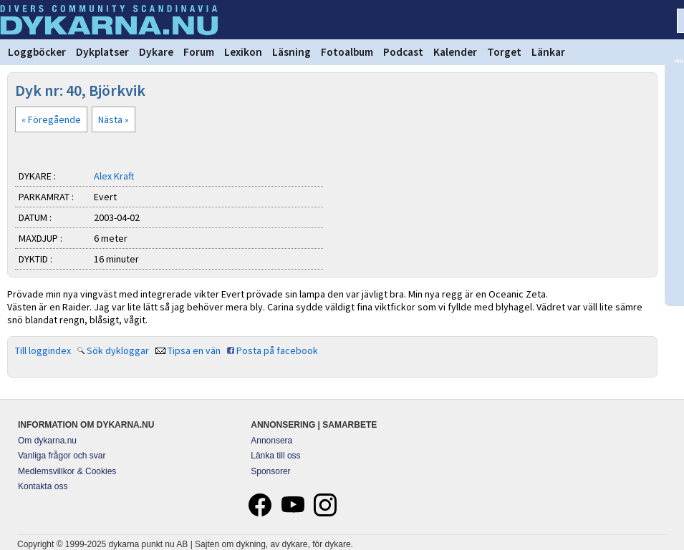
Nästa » (113, 119)
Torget (504, 52)
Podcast (403, 52)
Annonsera (271, 441)
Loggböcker (37, 52)
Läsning (291, 52)
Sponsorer (270, 471)
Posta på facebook (277, 350)
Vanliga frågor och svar (62, 456)
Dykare (156, 52)
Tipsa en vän (194, 350)
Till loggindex (43, 350)
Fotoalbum (347, 52)
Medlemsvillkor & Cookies (67, 471)
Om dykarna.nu (47, 441)
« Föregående (51, 119)
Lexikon (243, 52)
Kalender (455, 52)
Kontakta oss (42, 486)
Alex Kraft (114, 176)
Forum (198, 52)
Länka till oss (275, 456)
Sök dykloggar (118, 350)
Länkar (548, 52)
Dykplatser (102, 52)
